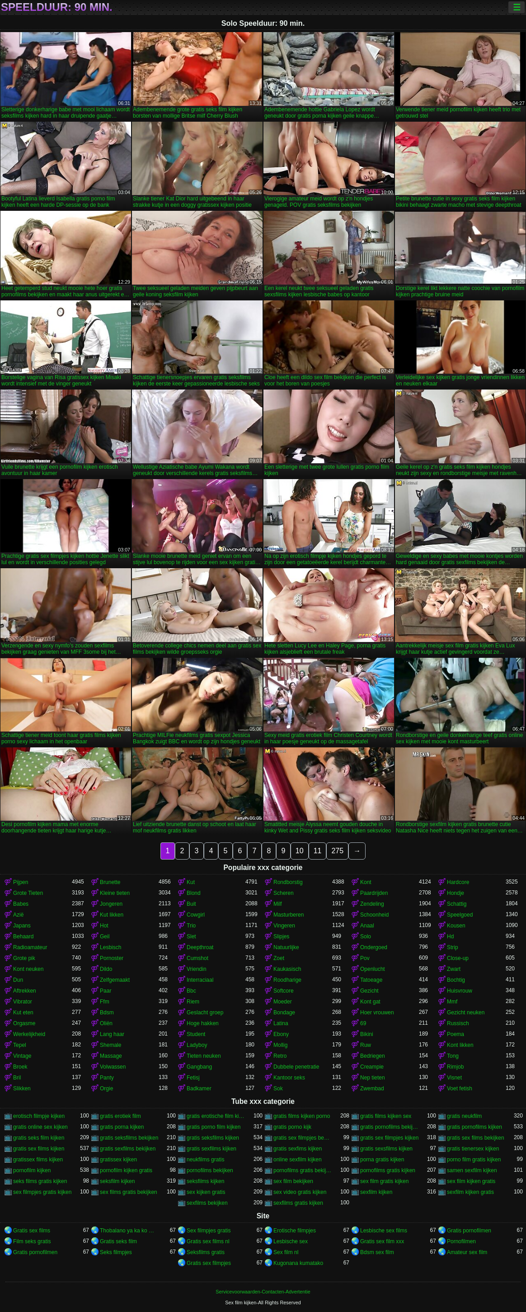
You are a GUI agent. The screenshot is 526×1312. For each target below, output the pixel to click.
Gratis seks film (118, 1241)
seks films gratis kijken (40, 1181)
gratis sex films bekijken (475, 1138)
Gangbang (199, 1067)
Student (196, 1034)
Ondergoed (373, 947)
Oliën (106, 1023)
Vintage (22, 1056)
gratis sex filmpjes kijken (389, 1138)
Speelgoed (460, 915)
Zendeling (372, 904)
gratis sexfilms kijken (211, 1149)
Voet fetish (459, 1088)
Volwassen (113, 1067)
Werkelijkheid (29, 1034)
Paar (105, 991)
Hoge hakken (203, 1023)
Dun (18, 980)
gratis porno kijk (292, 1127)
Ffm (104, 1001)
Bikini (366, 1034)
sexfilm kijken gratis (470, 1192)
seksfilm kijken (117, 1181)
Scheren (283, 893)
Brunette (110, 882)
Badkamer (199, 1088)
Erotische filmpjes (294, 1230)
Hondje (455, 893)
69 (363, 1023)
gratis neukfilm (464, 1116)
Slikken (22, 1088)
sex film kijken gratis (471, 1181)
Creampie (372, 1067)
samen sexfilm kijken (472, 1170)
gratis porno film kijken (213, 1127)
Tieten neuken (204, 1056)
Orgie (106, 1088)
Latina (280, 1023)
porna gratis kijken (382, 1159)
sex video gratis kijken (299, 1192)
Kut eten (23, 1012)
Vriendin (197, 969)
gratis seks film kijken (38, 1138)
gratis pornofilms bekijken (389, 1127)
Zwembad (372, 1088)
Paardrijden (374, 893)
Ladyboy (197, 1045)
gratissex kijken (118, 1159)
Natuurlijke (286, 947)
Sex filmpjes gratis (208, 1230)
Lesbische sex (290, 1241)
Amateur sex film (467, 1252)
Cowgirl (196, 915)
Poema (455, 1034)
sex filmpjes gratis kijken (42, 1192)
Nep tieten (372, 1077)
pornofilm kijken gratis (126, 1170)
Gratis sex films (31, 1230)
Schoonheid (374, 915)
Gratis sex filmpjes (209, 1263)
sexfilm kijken (376, 1192)
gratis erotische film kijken (216, 1116)
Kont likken (460, 1045)
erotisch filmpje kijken (39, 1116)
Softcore (283, 991)
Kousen (456, 925)
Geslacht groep (205, 1012)
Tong (453, 1056)
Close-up (458, 958)
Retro (279, 1056)
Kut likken (111, 915)
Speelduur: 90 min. (57, 7)
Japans (22, 925)
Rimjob (455, 1067)
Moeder (282, 1001)
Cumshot (197, 958)
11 (318, 851)
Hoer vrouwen (377, 1012)
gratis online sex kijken (40, 1127)
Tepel (19, 1045)
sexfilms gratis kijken (298, 1203)
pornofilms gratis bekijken (302, 1170)
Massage (111, 1056)
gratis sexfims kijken (297, 1149)
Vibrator (22, 1001)
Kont (365, 882)
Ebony (281, 1034)
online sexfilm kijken (297, 1159)
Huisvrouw (459, 991)
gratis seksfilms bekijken (129, 1138)
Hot (104, 925)
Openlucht (372, 969)
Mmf (452, 1001)
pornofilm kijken (32, 1170)
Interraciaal (200, 980)
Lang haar (112, 1034)
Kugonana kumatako (298, 1263)
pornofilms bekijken (210, 1170)
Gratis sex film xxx (382, 1241)
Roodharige (287, 980)
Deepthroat (200, 947)
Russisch (458, 1023)
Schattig (456, 904)
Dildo (106, 969)
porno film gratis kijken (474, 1159)
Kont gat (370, 1001)
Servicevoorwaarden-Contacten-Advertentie (263, 1291)
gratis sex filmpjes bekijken (302, 1138)
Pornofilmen (461, 1241)
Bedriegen (372, 1056)
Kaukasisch (287, 969)
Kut (191, 882)
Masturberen (288, 915)
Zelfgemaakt (115, 980)
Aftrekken (24, 991)
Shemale (110, 1045)
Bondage (284, 1012)
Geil (104, 936)
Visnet (454, 1077)
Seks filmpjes (116, 1252)
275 (337, 851)
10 (300, 851)
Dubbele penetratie (296, 1067)
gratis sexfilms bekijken (127, 1149)
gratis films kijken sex (385, 1116)
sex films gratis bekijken (128, 1192)
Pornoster (111, 958)
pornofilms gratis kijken (387, 1170)
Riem (193, 1001)
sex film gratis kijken (384, 1181)
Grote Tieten (28, 893)
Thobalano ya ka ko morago (129, 1230)
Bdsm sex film (377, 1252)
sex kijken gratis (206, 1192)
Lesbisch (110, 947)
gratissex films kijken (38, 1159)
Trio (191, 925)
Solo (365, 936)
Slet (191, 936)
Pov (365, 958)
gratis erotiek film (120, 1116)
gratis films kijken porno (301, 1116)
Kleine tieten (115, 893)
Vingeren (284, 925)
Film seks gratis (32, 1241)
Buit (191, 904)
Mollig (280, 1045)
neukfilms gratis (205, 1159)
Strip (452, 947)
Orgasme (24, 1023)
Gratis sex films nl (208, 1241)
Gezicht (369, 991)
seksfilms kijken (205, 1181)
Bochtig (456, 980)
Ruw (365, 1045)
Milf (277, 904)
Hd (450, 936)
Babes (20, 904)
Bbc (191, 991)
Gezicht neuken (465, 1012)
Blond (194, 893)
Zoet (278, 958)
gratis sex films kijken (38, 1149)
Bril (17, 1077)
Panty (107, 1077)
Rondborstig (288, 882)
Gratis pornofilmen (469, 1230)
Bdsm (107, 1012)
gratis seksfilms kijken (213, 1138)
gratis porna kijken (122, 1127)
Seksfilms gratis (206, 1252)
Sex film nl (285, 1252)
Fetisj (193, 1077)
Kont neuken (28, 969)
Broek (20, 1067)
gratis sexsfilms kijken (386, 1149)
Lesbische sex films (383, 1230)
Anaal (367, 925)
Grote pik (24, 958)
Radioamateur (30, 947)
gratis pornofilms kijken (474, 1127)
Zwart (453, 969)
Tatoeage (371, 980)
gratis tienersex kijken (473, 1149)
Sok (278, 1088)
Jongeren (111, 904)
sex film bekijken (293, 1181)
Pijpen (20, 882)
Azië (18, 915)
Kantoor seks (289, 1077)
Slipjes (281, 936)
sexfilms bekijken (207, 1203)
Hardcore (458, 882)
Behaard (23, 936)
